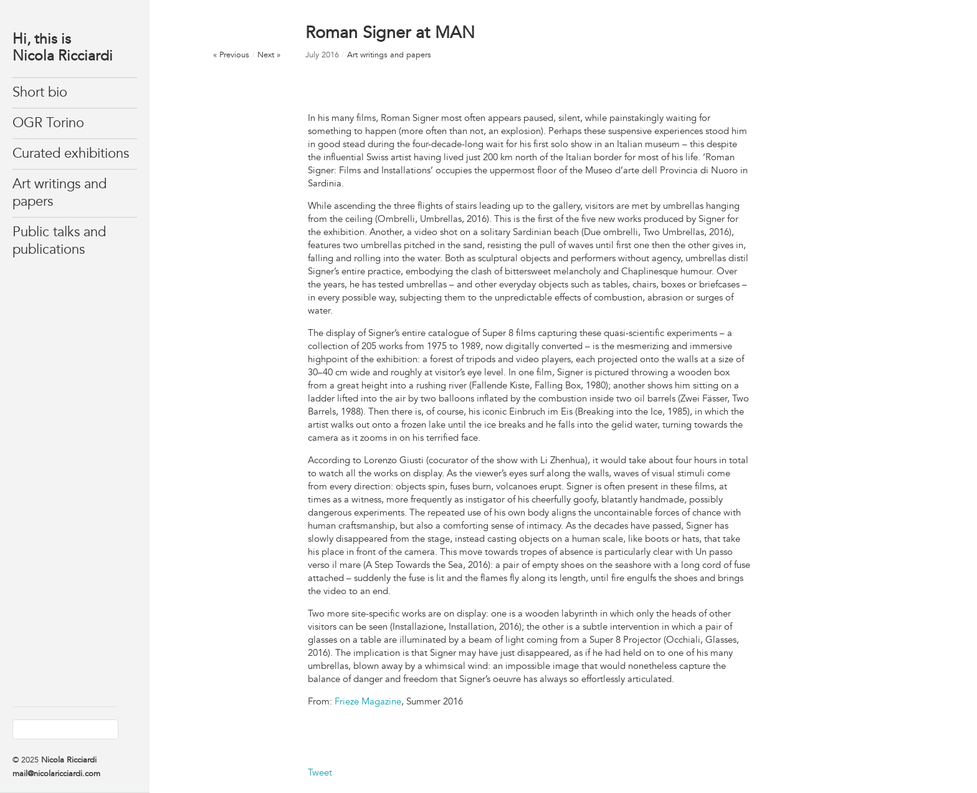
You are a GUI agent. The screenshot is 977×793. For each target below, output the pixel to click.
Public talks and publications (59, 241)
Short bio (39, 92)
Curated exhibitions (70, 153)
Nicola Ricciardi (69, 760)
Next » (268, 55)
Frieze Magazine (368, 702)
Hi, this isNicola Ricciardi (62, 48)
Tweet (320, 773)
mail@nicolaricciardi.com (56, 774)
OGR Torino (48, 123)
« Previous (231, 55)
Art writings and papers (389, 55)
